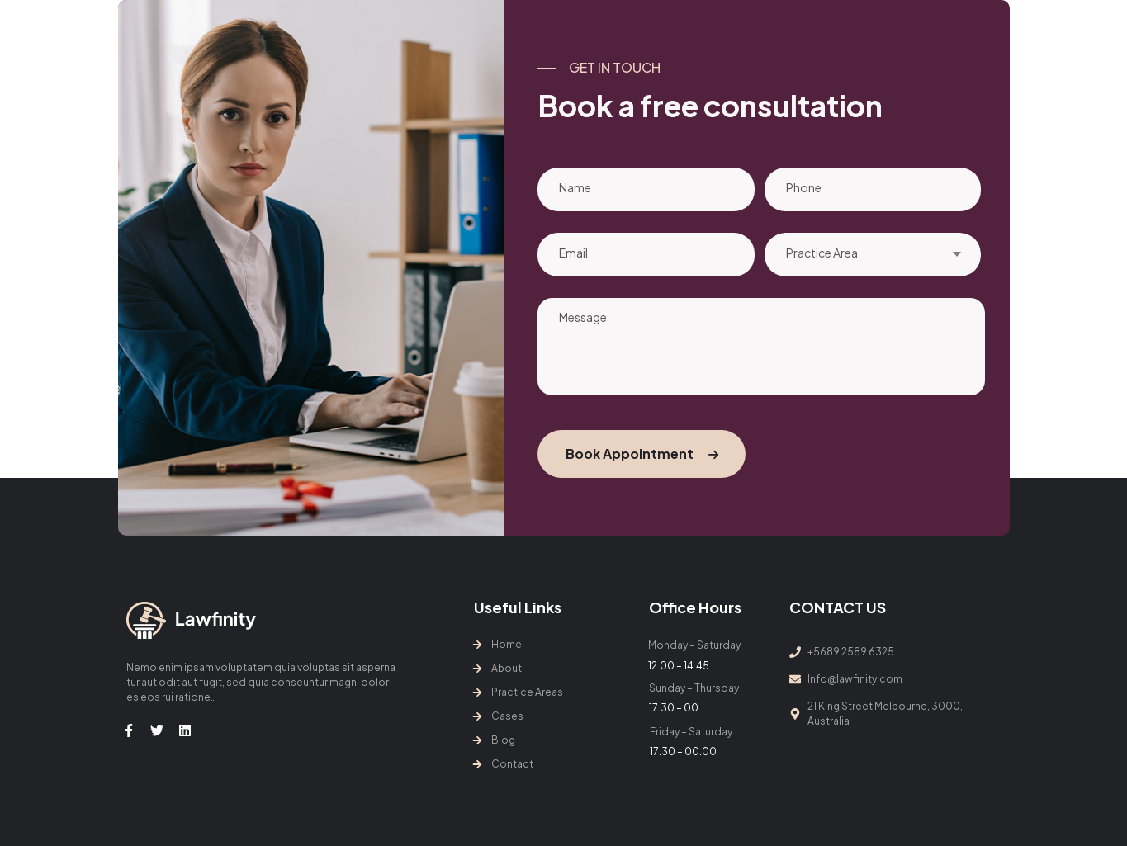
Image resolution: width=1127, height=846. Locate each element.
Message (760, 346)
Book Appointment (642, 453)
